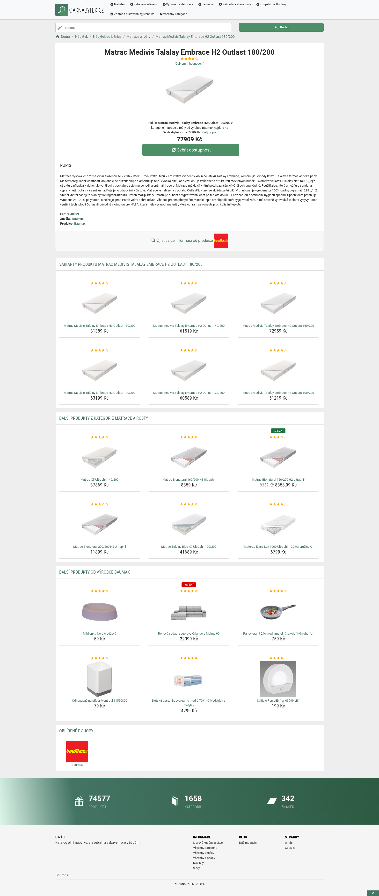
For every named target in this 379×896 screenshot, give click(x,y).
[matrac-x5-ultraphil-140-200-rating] (99, 437)
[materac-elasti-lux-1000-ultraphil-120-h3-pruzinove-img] (278, 525)
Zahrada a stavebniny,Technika (132, 14)
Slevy (196, 868)
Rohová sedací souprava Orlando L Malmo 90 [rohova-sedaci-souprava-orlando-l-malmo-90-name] (188, 633)
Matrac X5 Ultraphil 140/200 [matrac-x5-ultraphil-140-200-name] (99, 479)
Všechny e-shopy (204, 858)
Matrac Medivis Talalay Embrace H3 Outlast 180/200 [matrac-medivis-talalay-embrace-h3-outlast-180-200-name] (99, 325)
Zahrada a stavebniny (235, 4)
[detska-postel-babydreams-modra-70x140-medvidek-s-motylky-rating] (189, 658)
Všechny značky (203, 853)
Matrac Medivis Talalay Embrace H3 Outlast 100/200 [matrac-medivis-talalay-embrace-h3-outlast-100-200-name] (278, 393)
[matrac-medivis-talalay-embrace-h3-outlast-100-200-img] (278, 371)
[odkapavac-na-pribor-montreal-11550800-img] (99, 679)
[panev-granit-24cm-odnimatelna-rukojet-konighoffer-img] (278, 612)
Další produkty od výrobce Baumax (94, 572)
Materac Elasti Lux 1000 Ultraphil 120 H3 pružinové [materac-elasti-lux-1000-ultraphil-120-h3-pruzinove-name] (278, 546)
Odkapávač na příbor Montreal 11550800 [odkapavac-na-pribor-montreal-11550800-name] (99, 700)
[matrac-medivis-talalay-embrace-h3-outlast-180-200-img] (99, 304)
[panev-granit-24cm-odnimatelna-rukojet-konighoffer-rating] (278, 591)
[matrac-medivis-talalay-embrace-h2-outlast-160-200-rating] (278, 283)
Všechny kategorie (173, 14)
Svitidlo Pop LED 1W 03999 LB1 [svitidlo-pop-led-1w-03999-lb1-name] (278, 700)
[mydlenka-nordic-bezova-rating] (99, 591)
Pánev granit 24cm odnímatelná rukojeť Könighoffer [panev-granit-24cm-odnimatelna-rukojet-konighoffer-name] (278, 633)
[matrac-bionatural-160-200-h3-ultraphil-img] (189, 458)
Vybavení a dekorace (177, 4)
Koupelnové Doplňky (271, 4)
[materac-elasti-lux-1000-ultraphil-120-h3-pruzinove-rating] (278, 504)
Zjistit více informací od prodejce (189, 241)
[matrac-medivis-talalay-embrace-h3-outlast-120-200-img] (99, 371)
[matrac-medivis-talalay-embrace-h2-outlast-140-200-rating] (189, 283)
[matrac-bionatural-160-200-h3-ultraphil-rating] (189, 437)
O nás (288, 842)
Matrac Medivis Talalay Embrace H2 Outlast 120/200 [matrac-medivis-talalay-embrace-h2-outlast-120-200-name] (189, 393)
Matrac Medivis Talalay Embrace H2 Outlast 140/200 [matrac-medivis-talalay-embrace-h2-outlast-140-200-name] (189, 325)
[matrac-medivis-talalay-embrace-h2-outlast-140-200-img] (189, 304)
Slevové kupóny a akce (208, 842)
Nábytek (117, 4)
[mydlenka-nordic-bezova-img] (99, 612)
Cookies (290, 848)
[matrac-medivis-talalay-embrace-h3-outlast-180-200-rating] (99, 283)
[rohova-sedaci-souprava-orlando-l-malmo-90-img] (189, 612)
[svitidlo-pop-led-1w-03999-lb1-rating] (278, 658)
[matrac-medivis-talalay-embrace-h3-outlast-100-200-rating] (278, 350)
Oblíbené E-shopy (76, 730)
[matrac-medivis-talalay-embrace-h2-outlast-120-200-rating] (189, 350)
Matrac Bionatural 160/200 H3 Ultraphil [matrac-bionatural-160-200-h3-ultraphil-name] (188, 479)
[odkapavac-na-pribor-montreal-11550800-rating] (99, 658)
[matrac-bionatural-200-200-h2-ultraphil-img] (99, 525)
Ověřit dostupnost (191, 150)
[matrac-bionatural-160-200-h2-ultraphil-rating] (278, 437)
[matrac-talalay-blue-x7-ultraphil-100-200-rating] (189, 504)
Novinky (198, 863)
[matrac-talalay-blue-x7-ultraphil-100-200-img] (189, 525)
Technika (206, 4)
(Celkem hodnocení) (189, 63)
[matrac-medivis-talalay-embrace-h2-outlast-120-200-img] (189, 371)
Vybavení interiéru (143, 4)
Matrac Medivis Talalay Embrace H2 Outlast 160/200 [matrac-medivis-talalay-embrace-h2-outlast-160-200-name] (278, 325)
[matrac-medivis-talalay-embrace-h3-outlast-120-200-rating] (99, 350)
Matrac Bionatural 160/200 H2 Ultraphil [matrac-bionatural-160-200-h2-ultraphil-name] (278, 479)
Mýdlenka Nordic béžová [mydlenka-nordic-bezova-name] (99, 633)
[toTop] (373, 893)
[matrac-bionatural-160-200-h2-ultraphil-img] (278, 458)
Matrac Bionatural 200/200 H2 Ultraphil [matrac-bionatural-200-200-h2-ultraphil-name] (99, 546)
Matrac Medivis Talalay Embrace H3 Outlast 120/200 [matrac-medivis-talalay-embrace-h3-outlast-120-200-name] (99, 393)
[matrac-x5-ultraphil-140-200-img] (99, 458)
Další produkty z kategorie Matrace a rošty (103, 418)
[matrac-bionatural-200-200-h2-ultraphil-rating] (99, 504)
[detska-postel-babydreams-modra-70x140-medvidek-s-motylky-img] (189, 679)
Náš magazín (248, 842)
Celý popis (209, 132)
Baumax (78, 218)
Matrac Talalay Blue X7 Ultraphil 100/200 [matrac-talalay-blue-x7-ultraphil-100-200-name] (188, 546)
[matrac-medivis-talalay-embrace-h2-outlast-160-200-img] (278, 304)
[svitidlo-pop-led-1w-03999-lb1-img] (278, 679)
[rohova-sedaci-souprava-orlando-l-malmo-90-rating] (189, 591)
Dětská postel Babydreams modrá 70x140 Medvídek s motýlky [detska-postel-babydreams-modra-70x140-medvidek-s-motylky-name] (189, 703)
